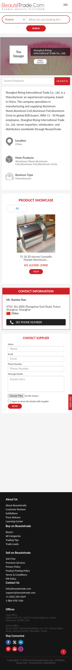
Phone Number (15, 364)
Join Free (11, 558)
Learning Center (14, 521)
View (36, 271)
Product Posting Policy (18, 570)
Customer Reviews (16, 509)
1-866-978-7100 (14, 600)
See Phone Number (29, 322)
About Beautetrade (16, 505)
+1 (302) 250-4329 (16, 596)
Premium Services (15, 562)
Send (15, 406)
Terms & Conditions (16, 574)
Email (10, 354)
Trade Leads (12, 544)
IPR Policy (11, 578)
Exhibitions (12, 513)
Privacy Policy (13, 566)
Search (36, 28)
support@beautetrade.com (20, 592)
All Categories (13, 536)
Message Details (15, 374)
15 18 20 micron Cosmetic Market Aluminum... (36, 258)
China (12, 313)
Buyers (9, 532)
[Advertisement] (36, 454)
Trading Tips (12, 540)
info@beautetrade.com (18, 588)
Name (10, 344)
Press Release (13, 517)
